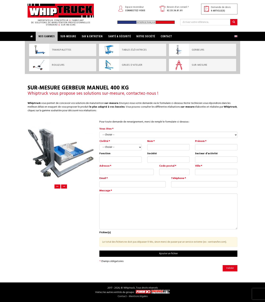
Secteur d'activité (206, 154)
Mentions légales (138, 296)
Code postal (166, 166)
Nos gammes (46, 36)
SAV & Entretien (92, 36)
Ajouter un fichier (168, 253)
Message (104, 191)
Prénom (200, 141)
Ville (197, 166)
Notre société (145, 36)
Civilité (103, 141)
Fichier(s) (105, 232)
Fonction (104, 154)
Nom (150, 141)
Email (102, 178)
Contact (166, 36)
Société (152, 154)
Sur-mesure (68, 36)
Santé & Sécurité (119, 36)
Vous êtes (105, 129)
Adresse (104, 166)
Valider (230, 268)
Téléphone (177, 178)
